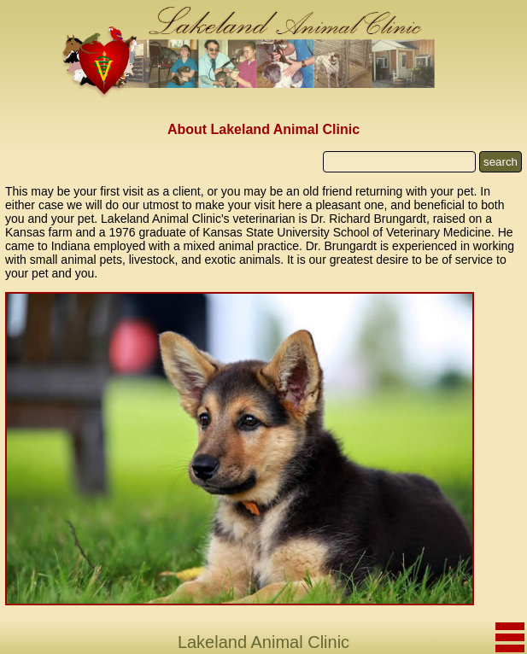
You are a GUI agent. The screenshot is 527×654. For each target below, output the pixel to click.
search (500, 161)
